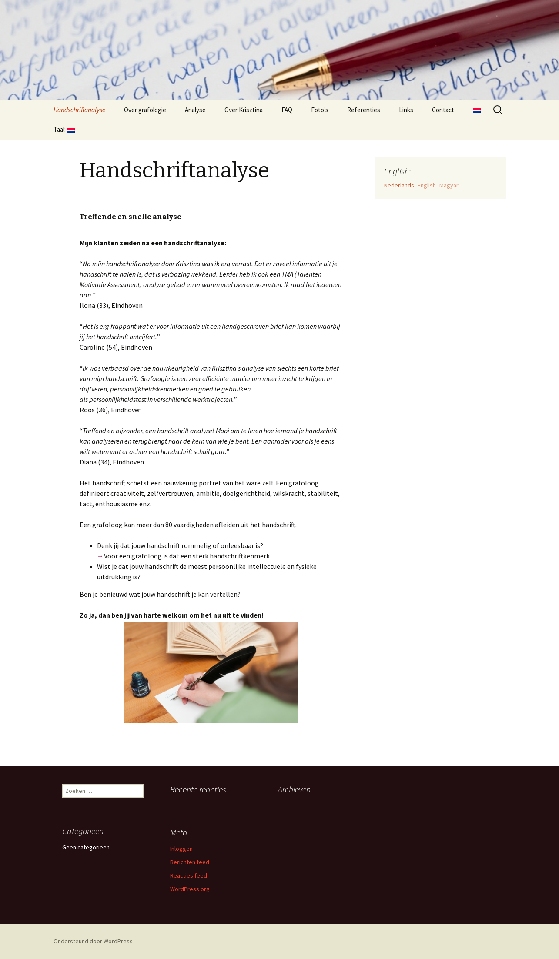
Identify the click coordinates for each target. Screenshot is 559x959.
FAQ (286, 110)
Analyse (195, 110)
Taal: (64, 129)
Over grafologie (145, 110)
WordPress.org (190, 889)
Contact (443, 110)
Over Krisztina (243, 110)
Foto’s (319, 110)
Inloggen (181, 848)
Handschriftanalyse (79, 110)
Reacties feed (188, 875)
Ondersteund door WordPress (93, 941)
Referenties (363, 110)
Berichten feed (189, 862)
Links (406, 110)
